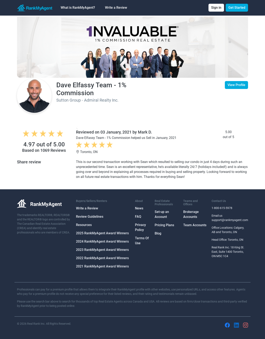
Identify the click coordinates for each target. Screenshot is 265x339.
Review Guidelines (89, 217)
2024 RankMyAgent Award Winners (102, 241)
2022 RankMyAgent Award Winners (102, 258)
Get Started (236, 8)
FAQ (138, 217)
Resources (84, 225)
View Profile (236, 85)
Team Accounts (194, 225)
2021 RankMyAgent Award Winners (102, 266)
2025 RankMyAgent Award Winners (102, 233)
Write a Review (116, 8)
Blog (158, 233)
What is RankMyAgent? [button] (78, 8)
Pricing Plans (164, 225)
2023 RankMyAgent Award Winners (102, 250)
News (139, 208)
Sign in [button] (216, 8)
